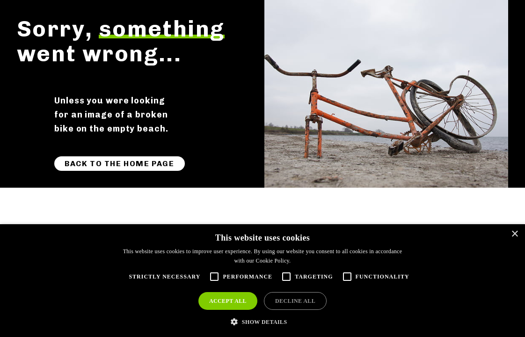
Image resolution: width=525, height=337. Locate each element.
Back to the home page (120, 163)
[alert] (262, 280)
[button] (262, 321)
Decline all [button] (295, 301)
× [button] (514, 234)
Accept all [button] (228, 301)
